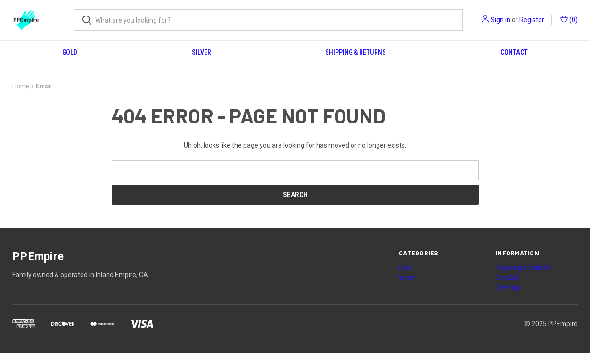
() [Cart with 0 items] (569, 19)
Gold (69, 52)
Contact (514, 52)
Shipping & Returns (355, 52)
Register (531, 20)
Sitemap (508, 287)
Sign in (500, 20)
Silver (201, 52)
